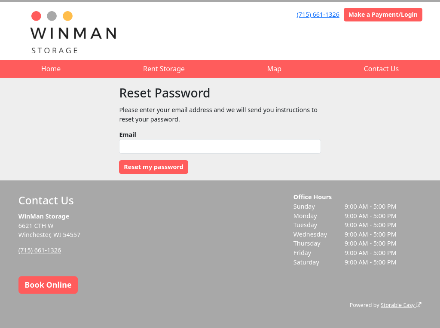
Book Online (47, 284)
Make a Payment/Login (383, 14)
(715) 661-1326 (318, 14)
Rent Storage (164, 68)
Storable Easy (401, 305)
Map (274, 68)
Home (51, 68)
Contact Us (381, 68)
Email (127, 135)
